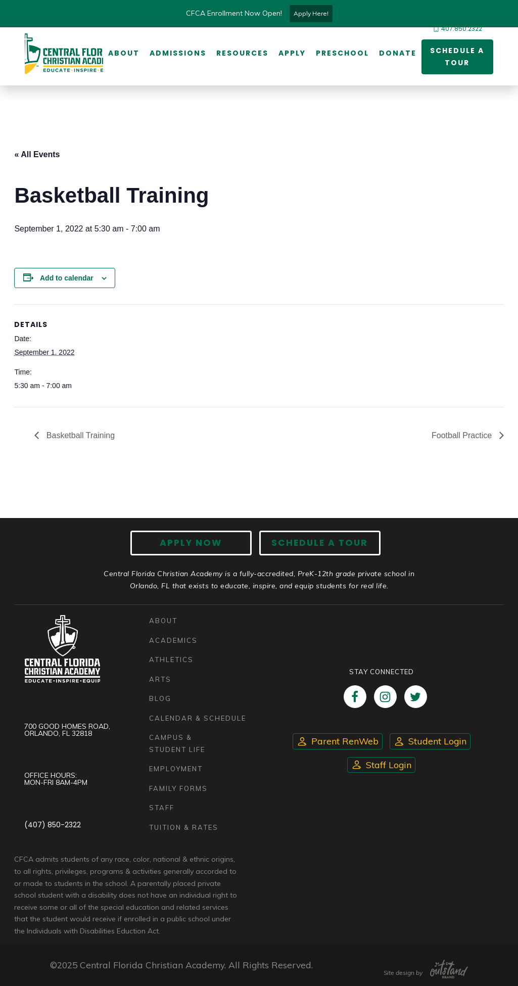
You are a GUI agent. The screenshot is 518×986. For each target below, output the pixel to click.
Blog (160, 699)
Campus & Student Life (177, 744)
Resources (242, 53)
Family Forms (178, 788)
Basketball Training (79, 435)
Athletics (171, 660)
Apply (292, 53)
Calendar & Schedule (197, 718)
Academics (173, 640)
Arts (160, 679)
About (123, 53)
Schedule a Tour (457, 56)
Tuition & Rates (183, 827)
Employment (176, 769)
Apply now (191, 543)
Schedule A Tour (319, 543)
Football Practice (463, 435)
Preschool (342, 53)
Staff (161, 808)
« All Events (37, 154)
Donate (397, 53)
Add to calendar (66, 278)
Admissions (178, 53)
